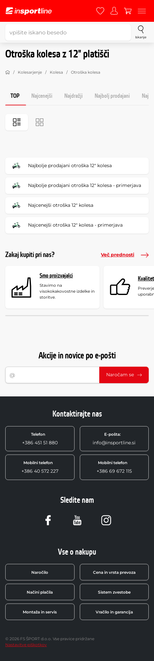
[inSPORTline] (28, 11)
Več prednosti (125, 255)
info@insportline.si (114, 439)
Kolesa (56, 72)
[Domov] (7, 72)
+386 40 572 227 (39, 467)
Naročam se (124, 375)
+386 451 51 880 (40, 439)
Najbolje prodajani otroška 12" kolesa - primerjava (75, 185)
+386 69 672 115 (114, 467)
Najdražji (73, 96)
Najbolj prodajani (112, 96)
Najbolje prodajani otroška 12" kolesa (61, 165)
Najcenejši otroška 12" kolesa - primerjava (66, 225)
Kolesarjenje (30, 72)
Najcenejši (41, 96)
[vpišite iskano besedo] (68, 32)
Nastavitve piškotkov (26, 644)
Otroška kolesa (85, 72)
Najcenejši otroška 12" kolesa (51, 205)
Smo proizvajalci (56, 275)
